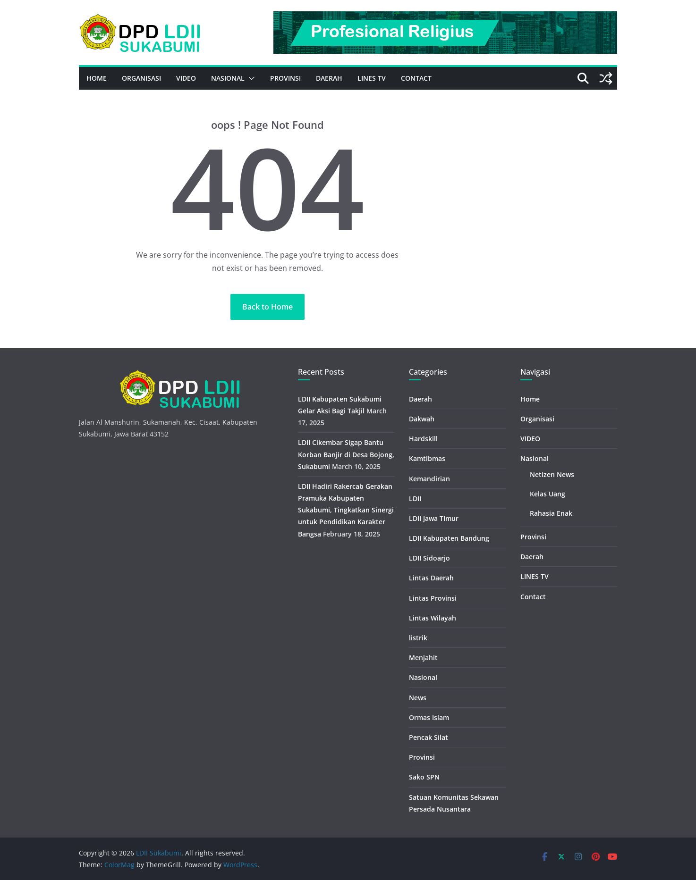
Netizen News (552, 474)
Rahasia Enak (551, 513)
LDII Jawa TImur (433, 518)
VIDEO (186, 78)
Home (96, 78)
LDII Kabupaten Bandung (449, 538)
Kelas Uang (547, 493)
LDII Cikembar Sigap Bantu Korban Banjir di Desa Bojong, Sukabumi (346, 454)
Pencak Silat (428, 737)
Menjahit (423, 657)
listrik (418, 637)
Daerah (329, 78)
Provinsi (285, 78)
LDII (415, 498)
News (417, 697)
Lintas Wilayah (432, 617)
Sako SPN (424, 776)
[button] (250, 78)
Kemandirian (429, 478)
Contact (416, 78)
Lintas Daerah (431, 577)
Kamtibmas (427, 458)
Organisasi (141, 78)
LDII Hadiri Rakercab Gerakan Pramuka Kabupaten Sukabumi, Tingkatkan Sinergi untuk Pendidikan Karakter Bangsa (346, 510)
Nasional (228, 78)
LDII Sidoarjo (429, 557)
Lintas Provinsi (433, 598)
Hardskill (423, 438)
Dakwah (421, 418)
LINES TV (371, 78)
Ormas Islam (429, 717)
